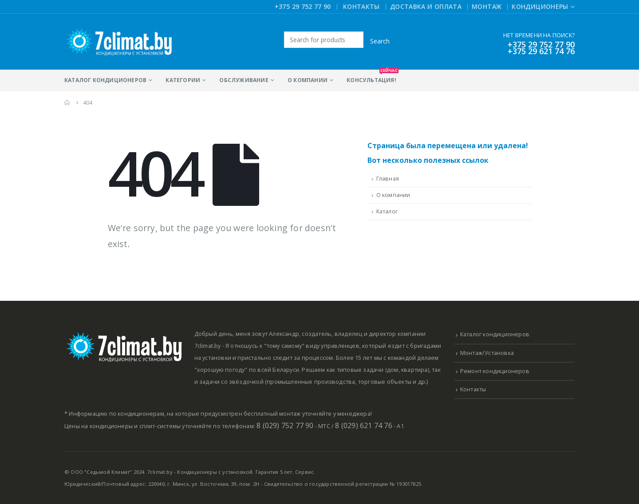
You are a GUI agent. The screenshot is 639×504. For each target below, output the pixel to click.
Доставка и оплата (426, 6)
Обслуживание (243, 80)
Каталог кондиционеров (105, 80)
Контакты (361, 6)
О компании (307, 80)
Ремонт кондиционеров (494, 371)
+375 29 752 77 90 (303, 6)
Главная (387, 178)
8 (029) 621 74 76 (363, 425)
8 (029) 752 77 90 (284, 425)
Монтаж (486, 6)
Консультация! (371, 77)
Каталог (387, 211)
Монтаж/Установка (487, 353)
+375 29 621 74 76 (541, 51)
